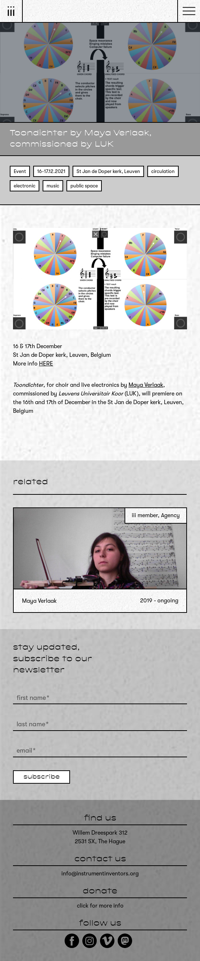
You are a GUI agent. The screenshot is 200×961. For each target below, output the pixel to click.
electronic (24, 186)
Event (20, 171)
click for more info (100, 905)
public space (84, 186)
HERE (46, 363)
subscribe (41, 777)
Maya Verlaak (146, 385)
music (53, 186)
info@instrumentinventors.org (100, 873)
